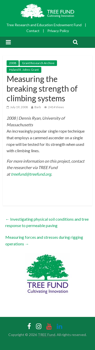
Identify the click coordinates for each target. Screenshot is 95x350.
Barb (37, 107)
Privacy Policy (58, 31)
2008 (12, 63)
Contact (33, 31)
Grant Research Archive (38, 63)
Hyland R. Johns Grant (24, 70)
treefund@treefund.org (31, 174)
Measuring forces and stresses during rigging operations (44, 240)
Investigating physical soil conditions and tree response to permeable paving (47, 222)
